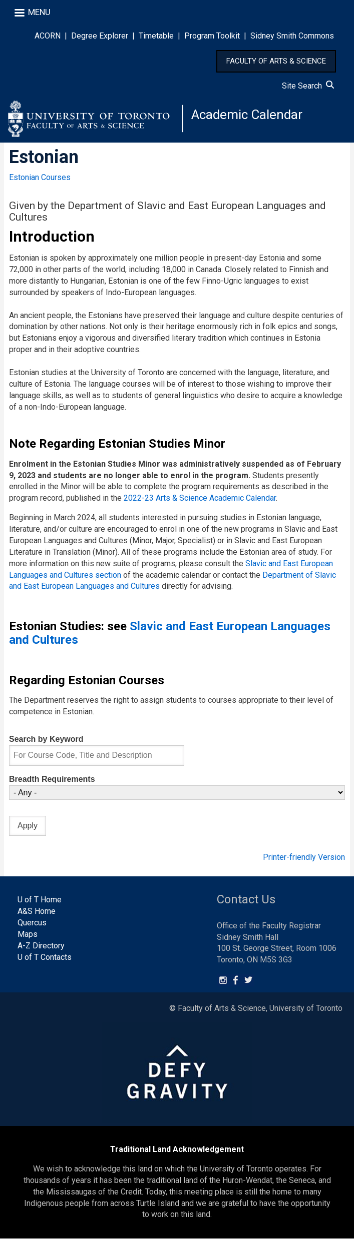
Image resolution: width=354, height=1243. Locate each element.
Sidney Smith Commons (292, 36)
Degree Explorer (99, 36)
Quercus (32, 926)
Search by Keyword (46, 743)
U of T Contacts (45, 961)
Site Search (308, 86)
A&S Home (37, 915)
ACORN (48, 36)
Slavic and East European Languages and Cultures (169, 636)
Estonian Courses (40, 181)
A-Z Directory (41, 949)
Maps (28, 938)
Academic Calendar (251, 117)
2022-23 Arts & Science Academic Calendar (200, 502)
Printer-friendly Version (304, 861)
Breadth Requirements (52, 783)
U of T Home (40, 903)
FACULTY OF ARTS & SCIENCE (276, 61)
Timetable (156, 36)
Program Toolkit (212, 36)
